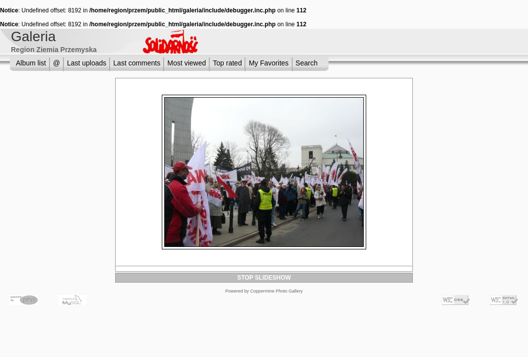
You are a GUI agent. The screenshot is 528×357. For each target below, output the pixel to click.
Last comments (136, 63)
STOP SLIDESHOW (264, 277)
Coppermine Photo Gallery (276, 291)
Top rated (227, 63)
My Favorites (268, 63)
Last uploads (86, 63)
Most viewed (186, 63)
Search (307, 63)
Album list (31, 63)
